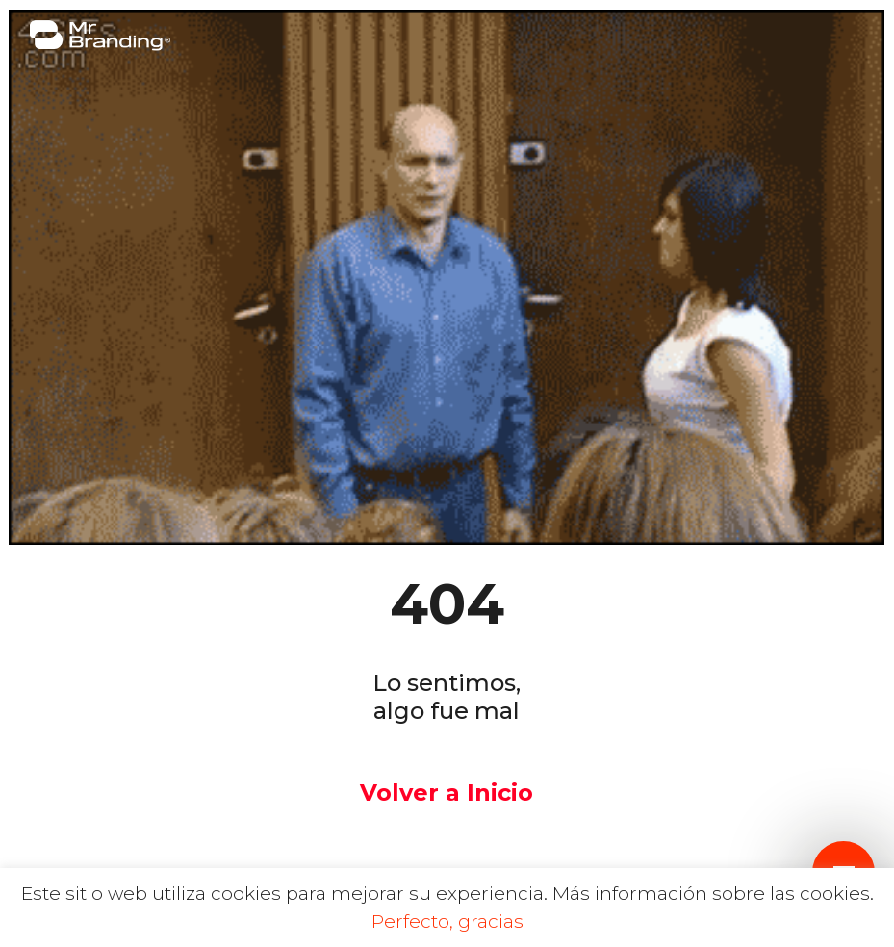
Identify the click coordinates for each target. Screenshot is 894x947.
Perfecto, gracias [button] (447, 921)
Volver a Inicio (446, 792)
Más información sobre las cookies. (713, 894)
